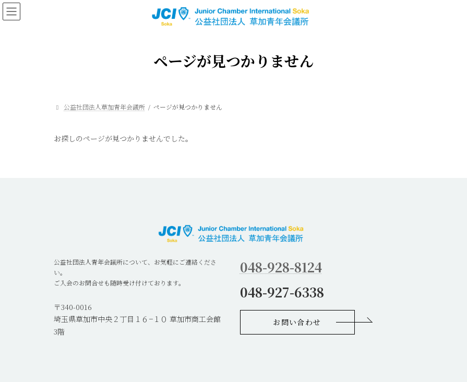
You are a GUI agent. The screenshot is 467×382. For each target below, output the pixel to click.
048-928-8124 (281, 267)
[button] (297, 322)
